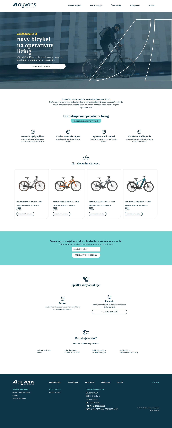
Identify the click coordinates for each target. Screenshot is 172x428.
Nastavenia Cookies (19, 399)
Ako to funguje (96, 5)
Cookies (15, 396)
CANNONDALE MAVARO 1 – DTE (138, 202)
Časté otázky (116, 5)
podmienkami (87, 244)
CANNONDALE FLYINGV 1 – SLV (29, 202)
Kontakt (152, 5)
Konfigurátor (135, 5)
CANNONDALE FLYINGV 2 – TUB (66, 202)
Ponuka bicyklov (74, 5)
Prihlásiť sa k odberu (86, 255)
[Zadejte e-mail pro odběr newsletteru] (86, 249)
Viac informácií (109, 312)
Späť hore (155, 383)
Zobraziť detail (25, 214)
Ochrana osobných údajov (21, 393)
